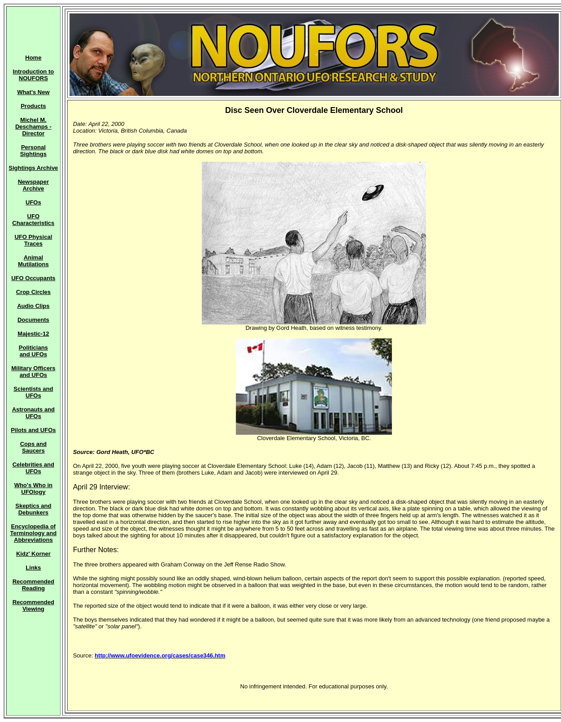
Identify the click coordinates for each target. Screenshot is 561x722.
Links (33, 567)
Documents (33, 319)
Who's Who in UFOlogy (33, 488)
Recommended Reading (33, 585)
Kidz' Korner (33, 553)
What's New (33, 92)
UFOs (33, 202)
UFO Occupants (33, 278)
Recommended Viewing (33, 605)
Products (33, 106)
